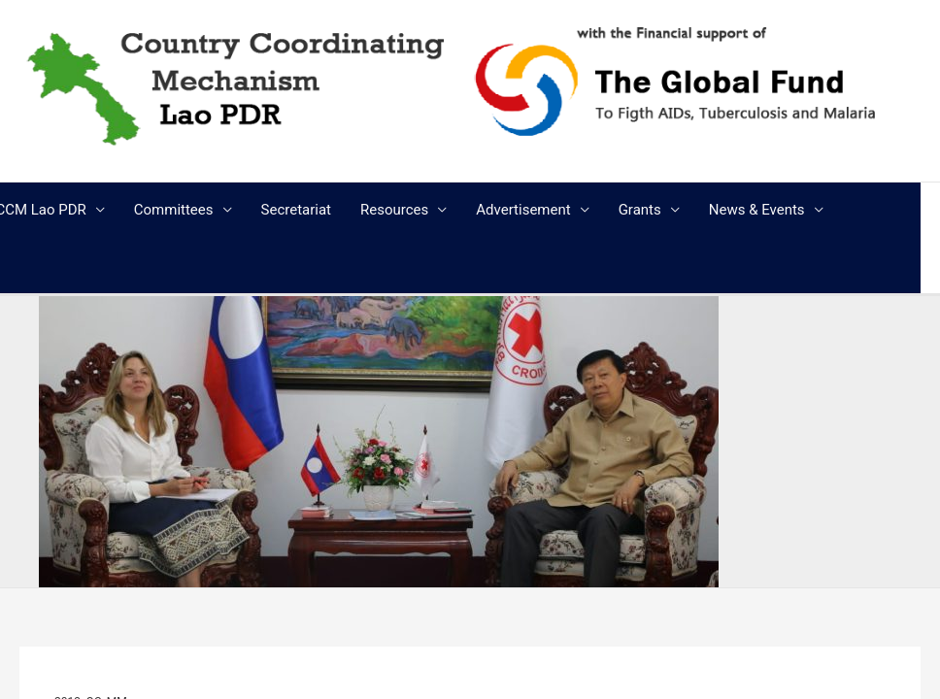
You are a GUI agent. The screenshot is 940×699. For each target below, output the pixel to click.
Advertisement (523, 209)
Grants (640, 209)
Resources (394, 209)
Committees (174, 209)
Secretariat (296, 209)
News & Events (757, 209)
